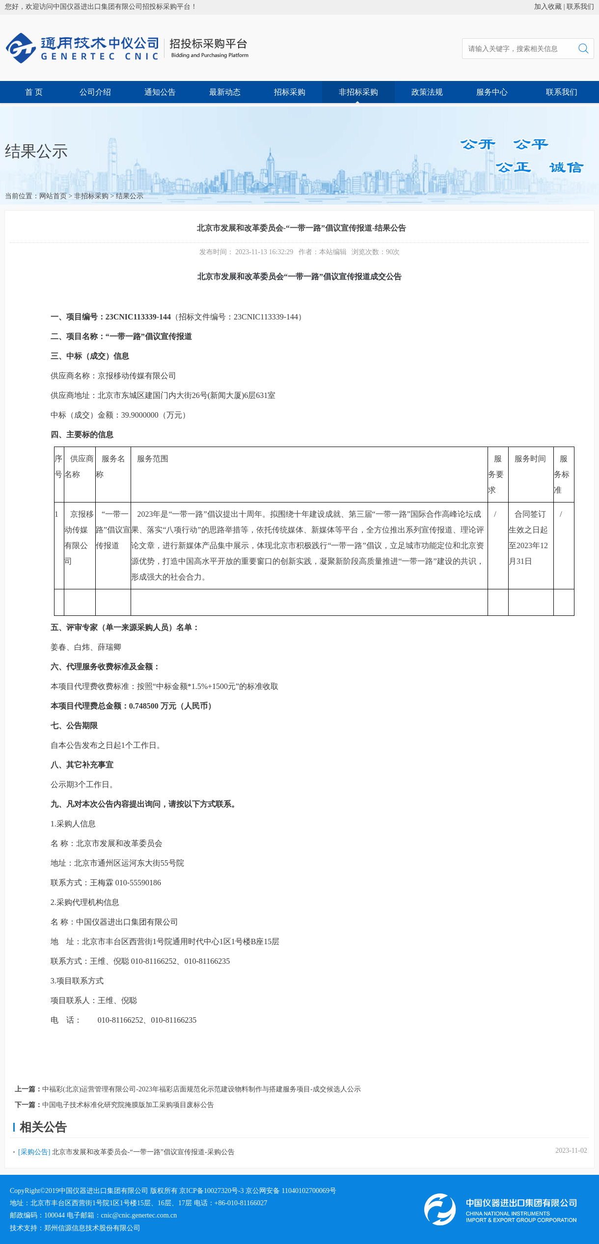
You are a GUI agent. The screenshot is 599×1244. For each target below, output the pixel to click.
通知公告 (160, 92)
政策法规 (427, 92)
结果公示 (129, 196)
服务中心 (492, 92)
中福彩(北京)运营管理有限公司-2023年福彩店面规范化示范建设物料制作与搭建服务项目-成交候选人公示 (201, 1089)
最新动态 (225, 92)
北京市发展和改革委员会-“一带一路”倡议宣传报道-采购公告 (143, 1152)
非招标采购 (358, 92)
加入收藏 (548, 6)
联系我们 (580, 6)
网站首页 (53, 196)
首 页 (34, 92)
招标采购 (289, 92)
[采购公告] (34, 1152)
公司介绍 (95, 92)
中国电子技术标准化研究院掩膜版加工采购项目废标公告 (128, 1105)
